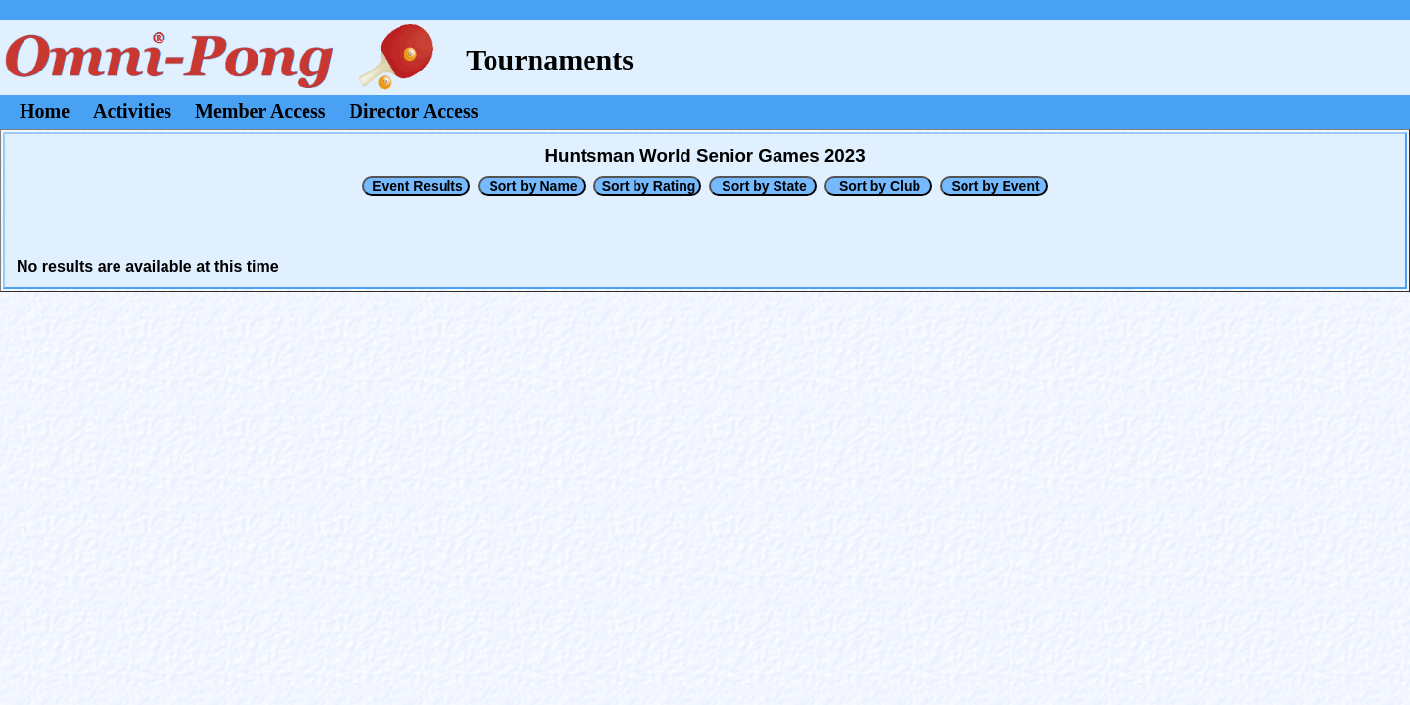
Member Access (260, 110)
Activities (132, 110)
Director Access (414, 110)
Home (45, 110)
